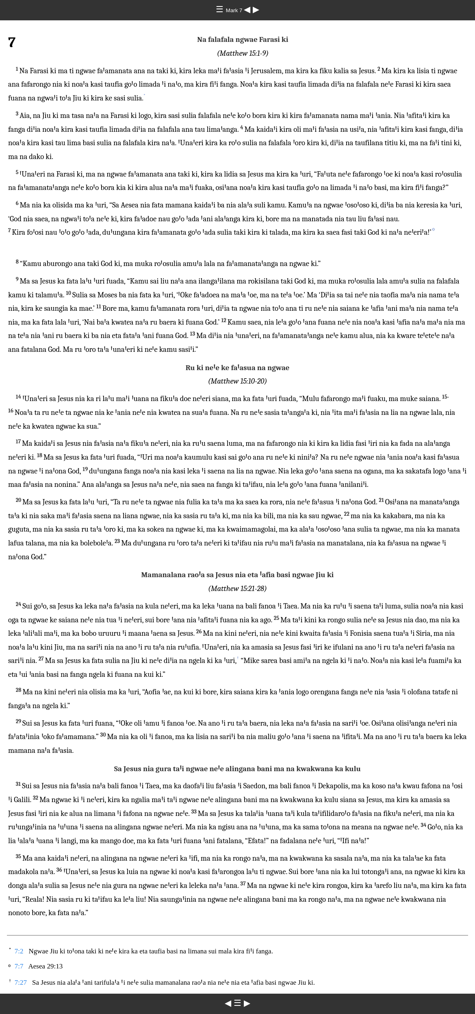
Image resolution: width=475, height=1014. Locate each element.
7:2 (19, 951)
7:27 (21, 982)
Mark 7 (235, 10)
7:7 (19, 966)
